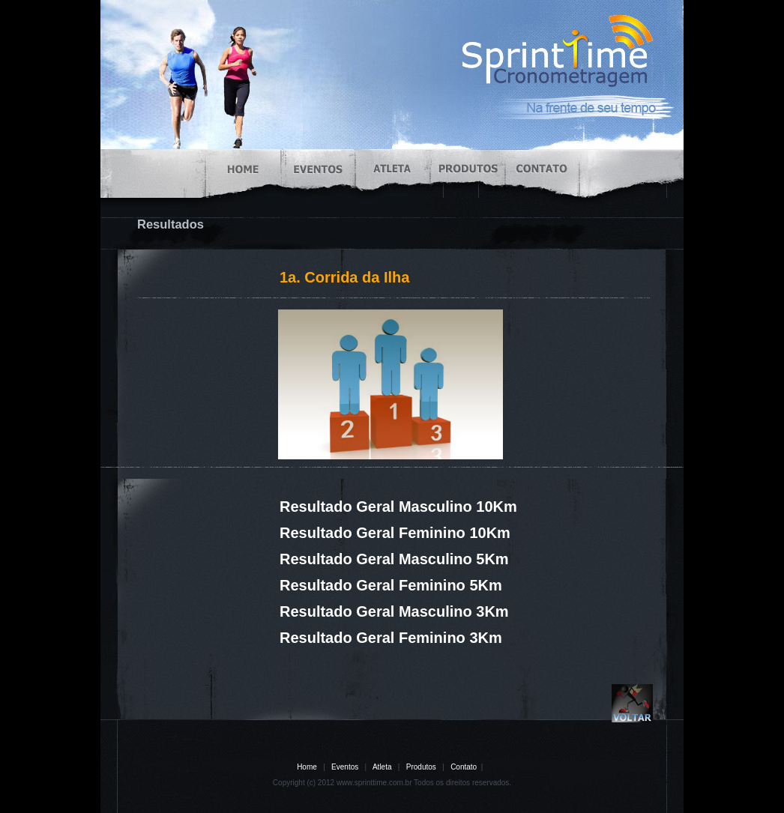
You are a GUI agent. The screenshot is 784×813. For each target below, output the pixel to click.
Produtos (421, 767)
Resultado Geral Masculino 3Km (394, 611)
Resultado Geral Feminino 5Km (391, 585)
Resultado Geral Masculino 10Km (398, 506)
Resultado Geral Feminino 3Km (391, 637)
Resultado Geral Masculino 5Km (394, 559)
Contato (463, 767)
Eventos (344, 767)
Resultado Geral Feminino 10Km (395, 533)
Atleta (382, 767)
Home (307, 767)
